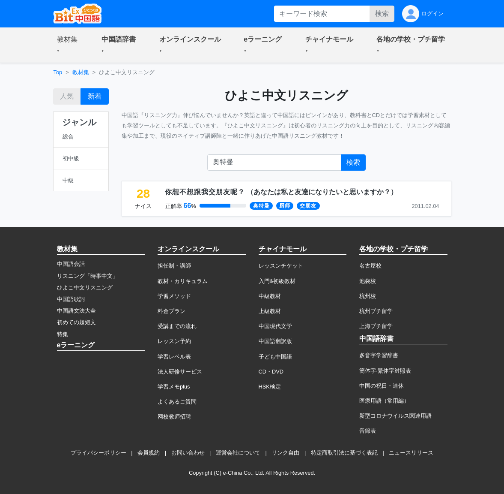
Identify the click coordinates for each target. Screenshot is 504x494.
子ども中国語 (275, 356)
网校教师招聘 (174, 416)
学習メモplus (174, 386)
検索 (382, 13)
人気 (67, 96)
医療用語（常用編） (384, 401)
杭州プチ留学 (376, 311)
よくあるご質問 (177, 401)
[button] (69, 45)
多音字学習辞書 (378, 355)
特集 (62, 334)
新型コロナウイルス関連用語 (395, 416)
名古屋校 (370, 265)
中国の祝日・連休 (381, 386)
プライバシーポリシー (98, 452)
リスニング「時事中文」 (87, 276)
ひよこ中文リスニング (85, 287)
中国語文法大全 (76, 310)
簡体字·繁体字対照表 (385, 370)
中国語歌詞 (71, 299)
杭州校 (367, 296)
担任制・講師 (174, 265)
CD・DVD (271, 371)
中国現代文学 (275, 326)
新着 (94, 96)
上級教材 (270, 311)
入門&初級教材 (277, 281)
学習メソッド (174, 296)
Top (58, 72)
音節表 (367, 431)
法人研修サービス (180, 371)
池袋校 (367, 281)
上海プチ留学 (376, 326)
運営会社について (238, 452)
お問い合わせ (188, 452)
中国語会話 (71, 264)
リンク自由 (285, 452)
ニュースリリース (411, 452)
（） (281, 192)
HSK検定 (270, 386)
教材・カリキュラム (183, 281)
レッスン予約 (174, 341)
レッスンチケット (281, 265)
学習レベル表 (174, 356)
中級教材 (270, 296)
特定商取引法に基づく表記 (344, 452)
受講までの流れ (177, 326)
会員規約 (148, 452)
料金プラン (171, 311)
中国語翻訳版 (275, 341)
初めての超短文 (76, 322)
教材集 (80, 72)
